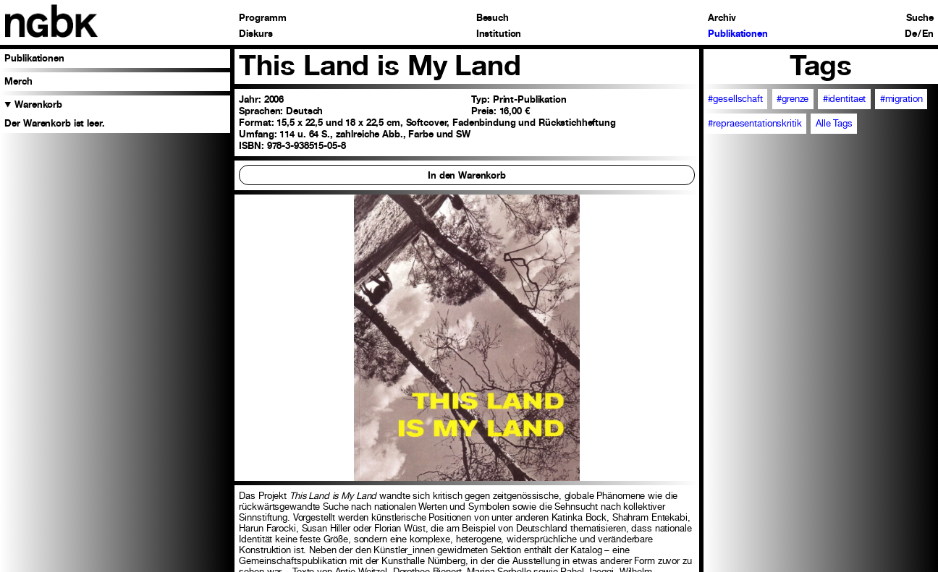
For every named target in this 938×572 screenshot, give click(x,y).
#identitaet (844, 98)
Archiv (721, 17)
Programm (262, 17)
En (928, 33)
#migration (901, 98)
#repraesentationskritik (754, 123)
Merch (18, 81)
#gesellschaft (735, 98)
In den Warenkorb (467, 175)
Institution (499, 33)
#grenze (792, 98)
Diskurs (255, 33)
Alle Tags (834, 123)
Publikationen (737, 33)
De (911, 33)
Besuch (492, 17)
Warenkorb (38, 104)
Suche (919, 17)
